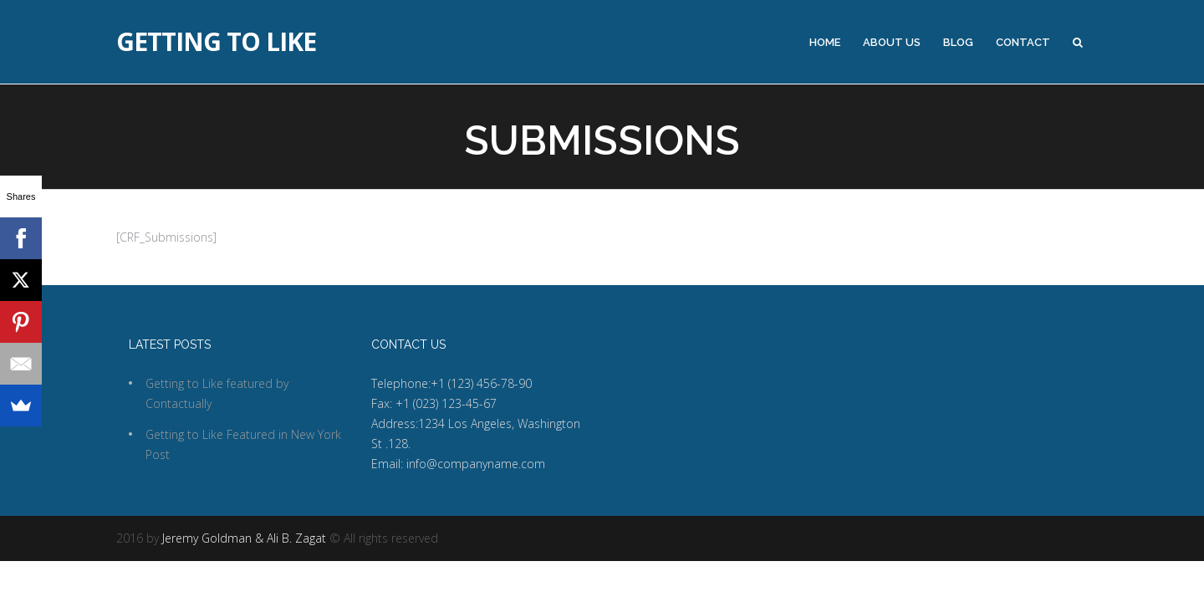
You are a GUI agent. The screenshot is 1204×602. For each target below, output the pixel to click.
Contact (1023, 42)
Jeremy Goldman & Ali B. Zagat (244, 538)
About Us (892, 42)
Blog (958, 42)
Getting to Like (216, 41)
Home (824, 42)
